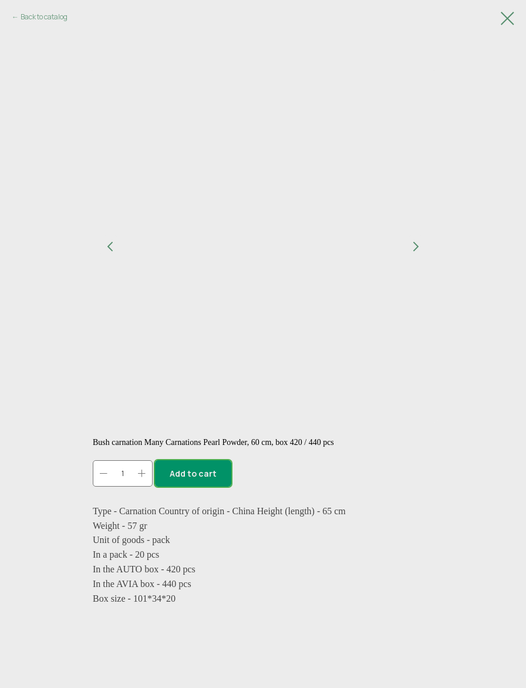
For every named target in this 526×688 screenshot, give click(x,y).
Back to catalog (44, 17)
